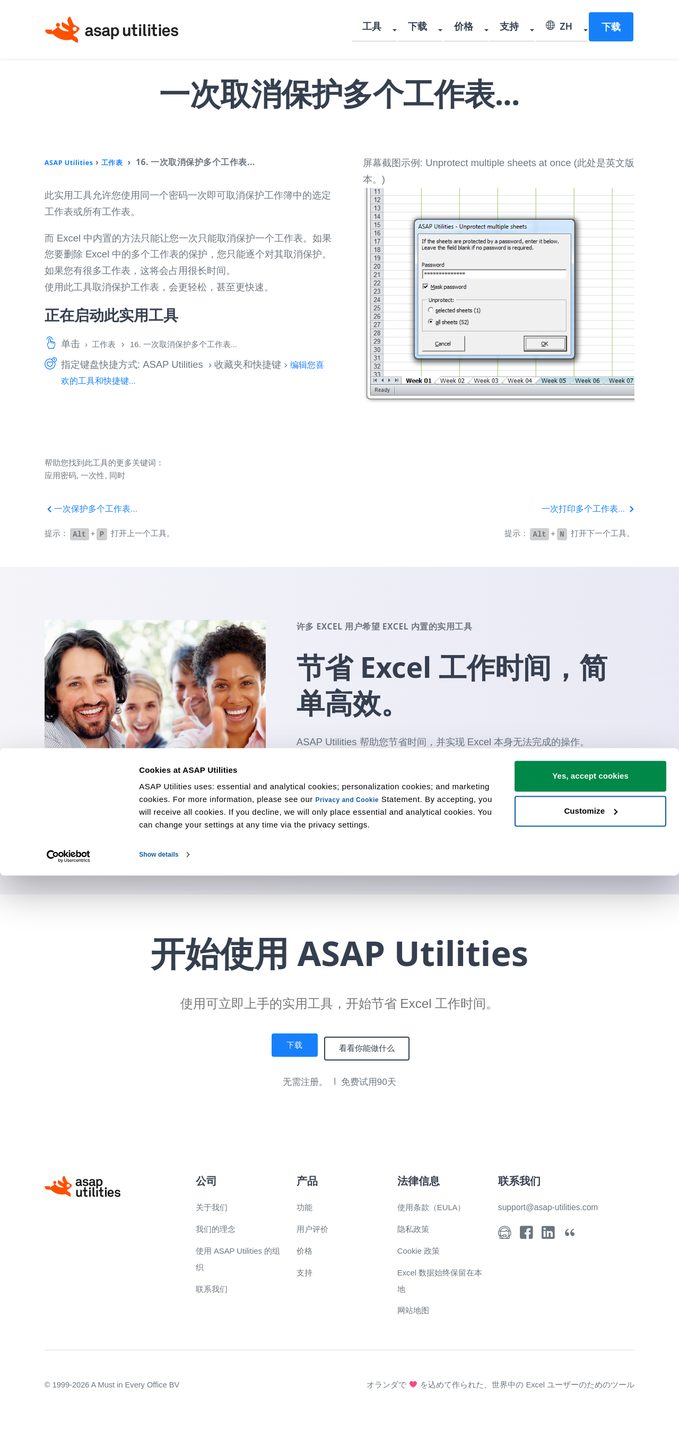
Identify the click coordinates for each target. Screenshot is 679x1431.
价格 (474, 29)
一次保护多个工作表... (97, 508)
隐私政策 (416, 1225)
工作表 (125, 162)
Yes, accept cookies (590, 1332)
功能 (306, 1204)
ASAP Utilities (75, 162)
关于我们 (215, 1204)
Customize (590, 1366)
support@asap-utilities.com (557, 1204)
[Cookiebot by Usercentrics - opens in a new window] (68, 1410)
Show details (163, 1410)
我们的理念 (219, 1225)
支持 (515, 29)
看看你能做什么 (372, 1046)
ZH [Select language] (560, 29)
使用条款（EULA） (438, 1204)
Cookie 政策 (423, 1247)
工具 (391, 29)
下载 (432, 29)
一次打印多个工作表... (582, 508)
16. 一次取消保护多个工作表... (201, 343)
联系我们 (215, 1285)
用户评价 (316, 1225)
